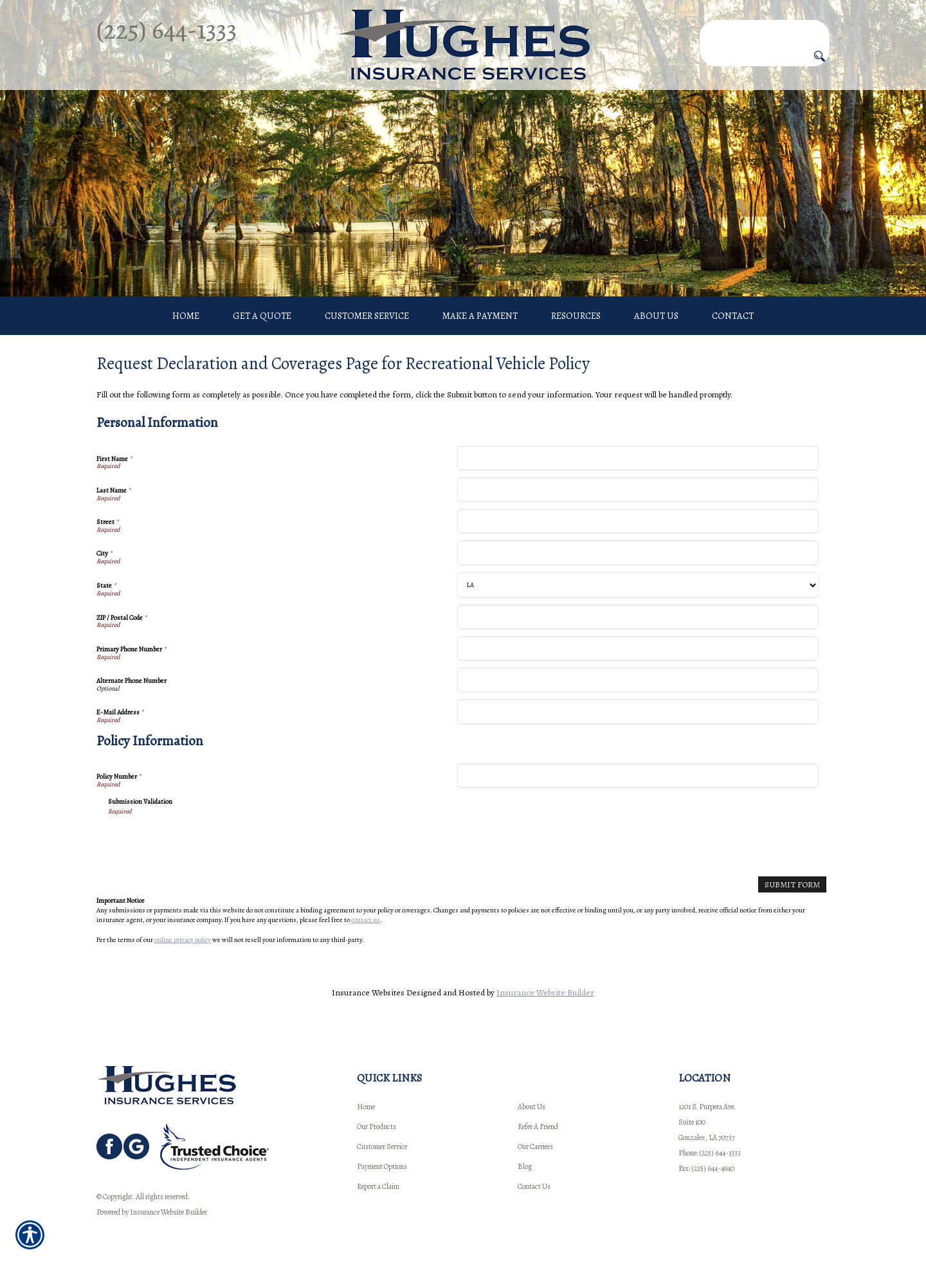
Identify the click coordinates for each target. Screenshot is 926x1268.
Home (366, 1106)
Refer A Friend (538, 1126)
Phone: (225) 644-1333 (709, 1153)
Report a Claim (378, 1186)
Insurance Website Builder (545, 992)
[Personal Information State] (637, 585)
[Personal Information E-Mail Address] (637, 711)
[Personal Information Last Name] (637, 489)
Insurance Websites (368, 992)
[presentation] (206, 842)
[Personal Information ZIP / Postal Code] (637, 616)
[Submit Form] (792, 884)
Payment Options (382, 1166)
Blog (525, 1166)
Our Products (376, 1126)
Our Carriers (535, 1146)
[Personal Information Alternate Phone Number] (637, 680)
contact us (365, 920)
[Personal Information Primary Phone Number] (637, 648)
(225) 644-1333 (166, 30)
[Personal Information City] (637, 552)
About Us (531, 1106)
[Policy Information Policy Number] (637, 775)
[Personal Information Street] (637, 521)
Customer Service (382, 1146)
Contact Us (534, 1186)
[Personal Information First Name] (637, 458)
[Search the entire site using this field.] (764, 30)
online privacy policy (182, 940)
